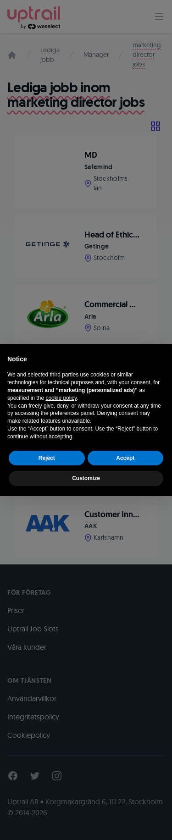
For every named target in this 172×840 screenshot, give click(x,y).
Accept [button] (125, 458)
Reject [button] (47, 458)
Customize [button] (86, 478)
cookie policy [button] (61, 398)
